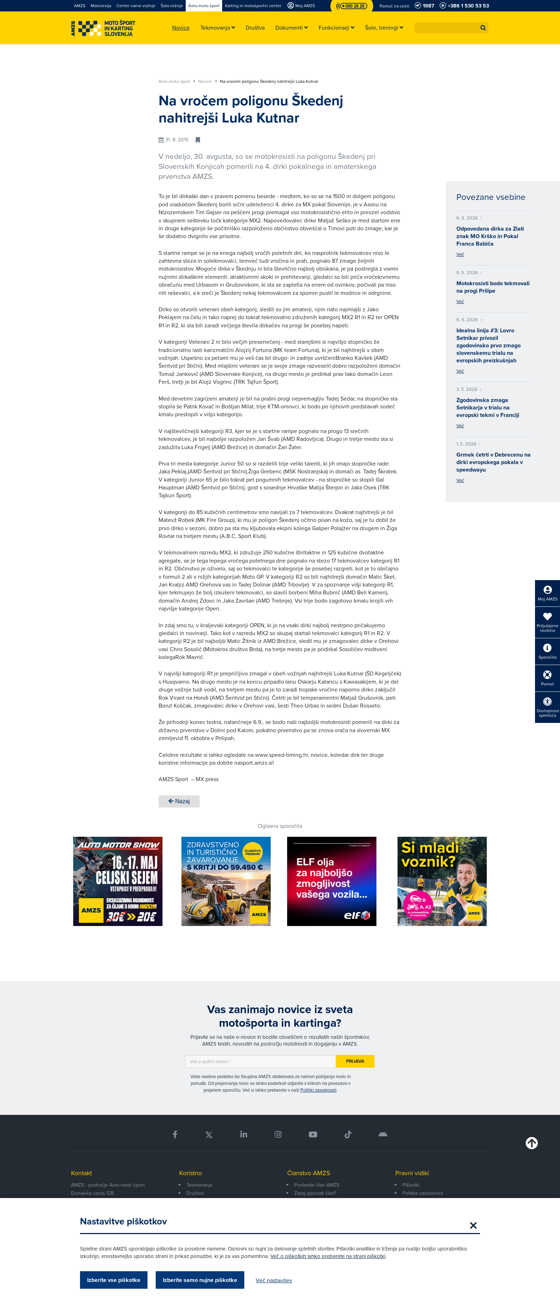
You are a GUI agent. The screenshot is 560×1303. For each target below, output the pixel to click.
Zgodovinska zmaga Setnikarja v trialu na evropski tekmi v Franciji (487, 407)
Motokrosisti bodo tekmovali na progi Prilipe (493, 287)
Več (460, 254)
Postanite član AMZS (316, 1184)
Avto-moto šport (177, 81)
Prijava (355, 1061)
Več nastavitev (274, 1280)
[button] (483, 28)
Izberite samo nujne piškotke (200, 1280)
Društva (195, 1193)
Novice (207, 81)
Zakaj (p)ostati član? (315, 1193)
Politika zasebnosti (422, 1193)
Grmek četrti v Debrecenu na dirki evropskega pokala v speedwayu (493, 462)
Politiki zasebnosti (318, 1090)
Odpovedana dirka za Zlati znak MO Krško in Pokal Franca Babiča (490, 236)
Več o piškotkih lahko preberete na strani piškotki (327, 1256)
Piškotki (410, 1184)
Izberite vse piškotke (113, 1280)
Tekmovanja (199, 1184)
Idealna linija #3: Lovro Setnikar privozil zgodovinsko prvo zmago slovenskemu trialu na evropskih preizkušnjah (488, 345)
